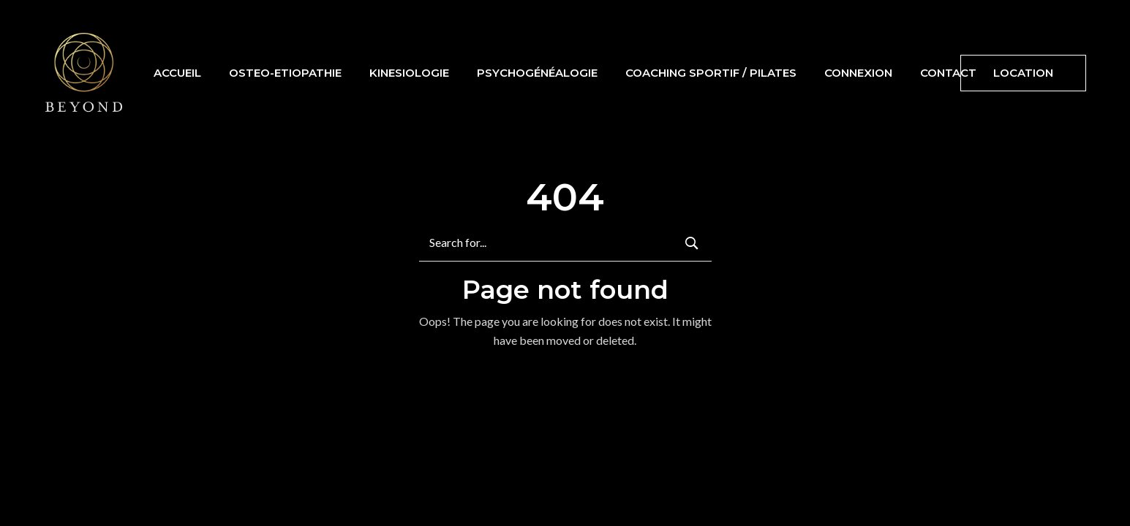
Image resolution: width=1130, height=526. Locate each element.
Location (1023, 73)
